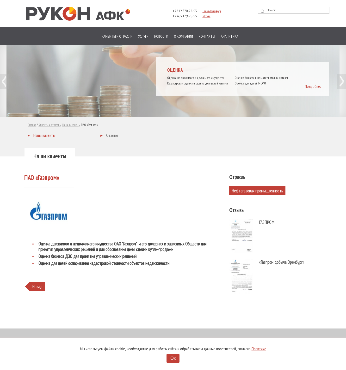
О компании (183, 36)
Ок (173, 358)
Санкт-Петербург (212, 11)
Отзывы (112, 135)
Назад (37, 286)
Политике (259, 349)
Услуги (143, 36)
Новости (161, 36)
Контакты (207, 36)
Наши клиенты (70, 125)
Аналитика (229, 36)
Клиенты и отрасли (117, 36)
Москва (206, 16)
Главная (32, 125)
